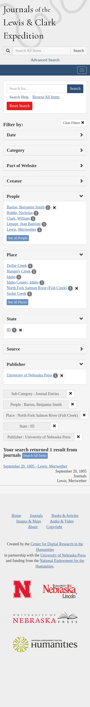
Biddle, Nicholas (20, 213)
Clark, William (18, 218)
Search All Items (35, 455)
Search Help (18, 97)
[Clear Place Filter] (77, 288)
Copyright (54, 527)
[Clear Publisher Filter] (62, 375)
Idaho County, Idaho (22, 282)
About (33, 527)
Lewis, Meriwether (21, 229)
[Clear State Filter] (20, 330)
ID (9, 330)
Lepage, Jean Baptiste (24, 224)
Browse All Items (46, 97)
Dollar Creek (17, 265)
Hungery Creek (18, 271)
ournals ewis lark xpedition (29, 22)
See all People (18, 238)
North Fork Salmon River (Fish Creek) (37, 288)
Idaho (11, 277)
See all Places (17, 302)
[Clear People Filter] (54, 207)
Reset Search (19, 106)
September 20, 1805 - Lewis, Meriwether (35, 466)
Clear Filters (73, 123)
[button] (70, 394)
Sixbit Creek (16, 293)
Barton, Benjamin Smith (26, 207)
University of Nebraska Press (29, 375)
